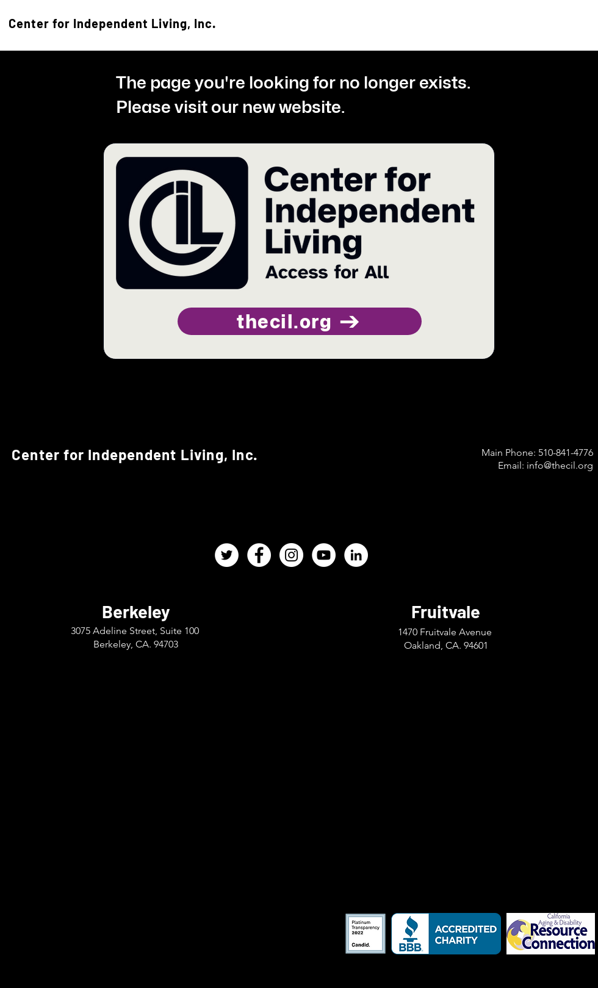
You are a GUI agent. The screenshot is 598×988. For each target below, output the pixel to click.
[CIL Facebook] (259, 555)
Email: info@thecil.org (545, 465)
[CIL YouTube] (324, 555)
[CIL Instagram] (291, 555)
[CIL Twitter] (227, 555)
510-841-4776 (565, 452)
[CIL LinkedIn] (356, 555)
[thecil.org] (300, 321)
